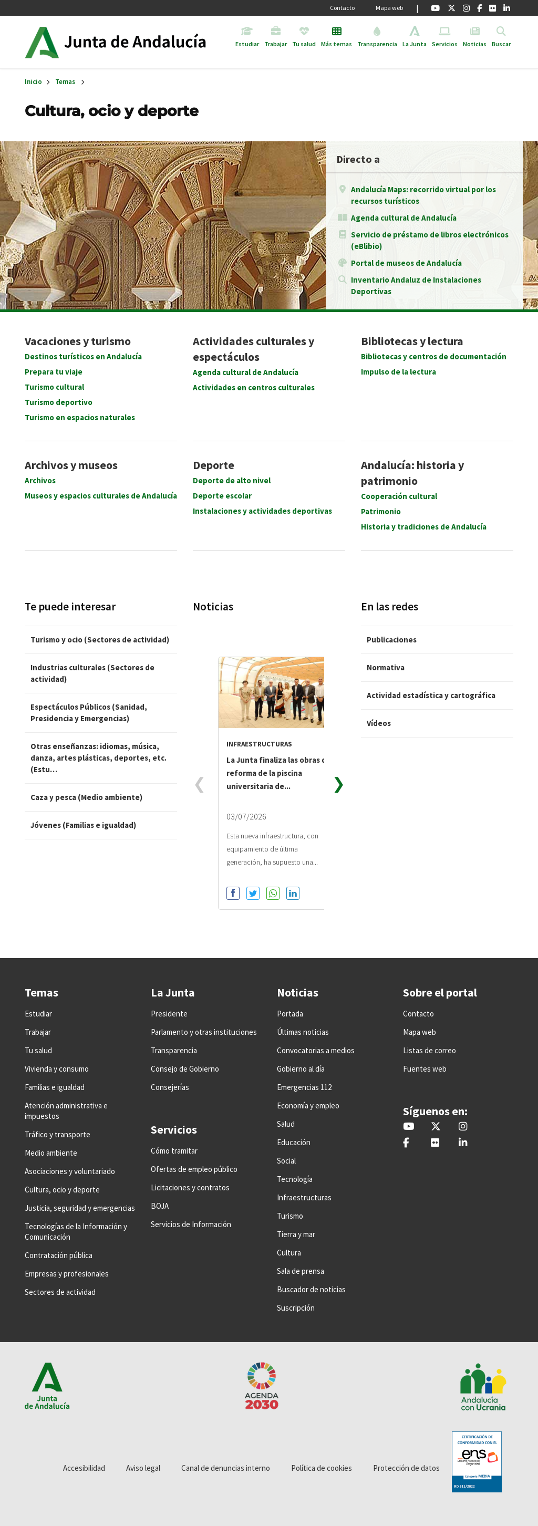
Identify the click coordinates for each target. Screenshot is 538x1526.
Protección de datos (406, 1468)
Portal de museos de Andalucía (406, 263)
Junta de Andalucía (42, 42)
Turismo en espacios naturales (80, 417)
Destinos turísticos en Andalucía (83, 356)
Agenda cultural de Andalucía (404, 218)
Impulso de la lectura (398, 372)
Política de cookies (321, 1468)
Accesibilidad (84, 1468)
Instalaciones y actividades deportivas (262, 511)
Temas (65, 81)
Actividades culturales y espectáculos (253, 349)
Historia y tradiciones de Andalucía (424, 527)
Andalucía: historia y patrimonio (412, 473)
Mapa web (389, 8)
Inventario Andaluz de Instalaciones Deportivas (416, 285)
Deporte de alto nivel (232, 480)
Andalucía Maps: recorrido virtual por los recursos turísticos (423, 195)
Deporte (213, 465)
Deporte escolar (222, 496)
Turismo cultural (54, 387)
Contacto (342, 8)
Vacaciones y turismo (78, 341)
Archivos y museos (71, 465)
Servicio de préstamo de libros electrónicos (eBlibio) (430, 240)
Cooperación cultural (399, 496)
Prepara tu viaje (53, 372)
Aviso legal (143, 1468)
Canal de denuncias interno (225, 1468)
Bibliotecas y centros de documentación (433, 356)
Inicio (144, 42)
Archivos (40, 480)
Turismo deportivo (58, 402)
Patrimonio (381, 511)
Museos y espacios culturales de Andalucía (101, 496)
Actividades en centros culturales (254, 387)
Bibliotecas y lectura (412, 341)
